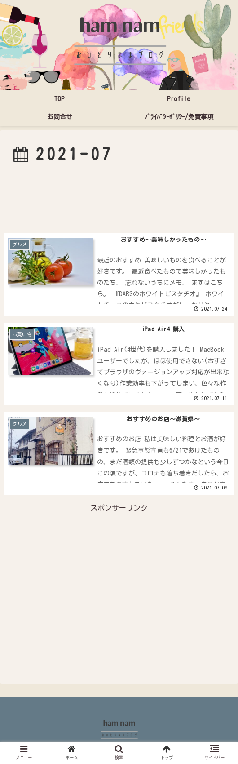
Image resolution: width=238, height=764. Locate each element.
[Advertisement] (119, 197)
